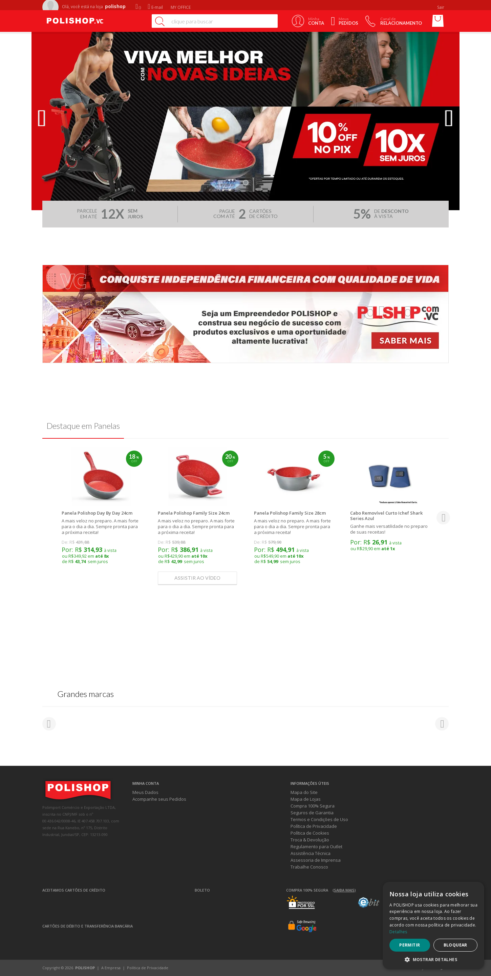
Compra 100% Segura (313, 806)
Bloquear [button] (455, 945)
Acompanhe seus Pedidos (159, 799)
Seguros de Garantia (312, 813)
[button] (433, 959)
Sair (441, 7)
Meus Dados (145, 792)
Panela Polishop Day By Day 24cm (97, 513)
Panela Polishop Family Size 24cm (194, 513)
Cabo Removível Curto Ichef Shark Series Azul (386, 515)
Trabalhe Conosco (309, 867)
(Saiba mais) (344, 890)
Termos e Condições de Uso (319, 819)
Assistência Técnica (310, 853)
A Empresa (111, 967)
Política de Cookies (310, 833)
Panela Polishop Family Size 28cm (290, 513)
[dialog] (433, 925)
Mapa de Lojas (306, 799)
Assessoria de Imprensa (316, 860)
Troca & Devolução (310, 840)
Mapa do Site (304, 792)
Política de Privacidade (314, 826)
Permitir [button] (409, 945)
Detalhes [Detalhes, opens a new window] (398, 932)
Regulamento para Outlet (316, 846)
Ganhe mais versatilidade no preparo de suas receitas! (389, 529)
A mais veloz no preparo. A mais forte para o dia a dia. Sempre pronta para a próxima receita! (100, 526)
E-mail (155, 7)
